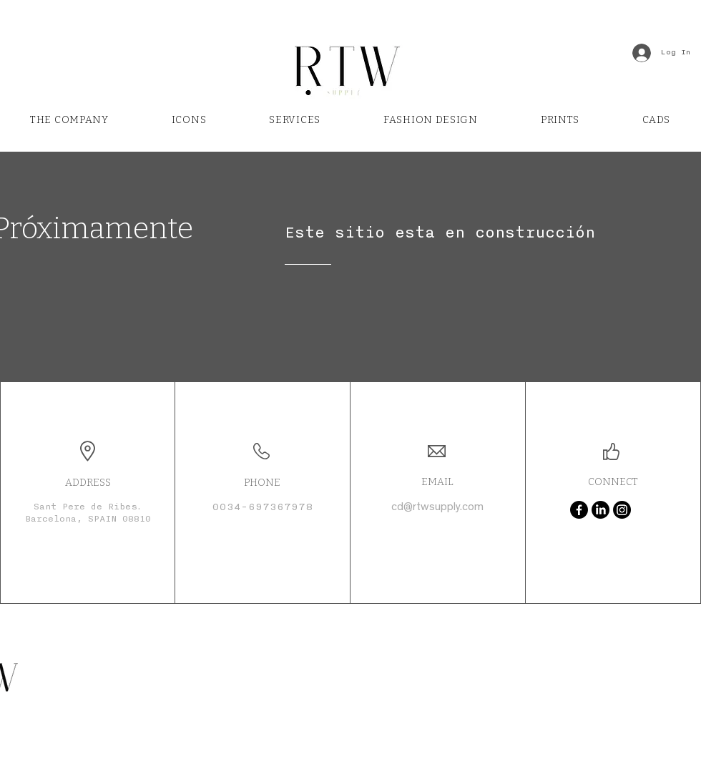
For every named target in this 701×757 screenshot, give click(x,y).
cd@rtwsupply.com (437, 508)
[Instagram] (622, 510)
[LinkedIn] (600, 510)
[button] (294, 120)
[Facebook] (579, 510)
